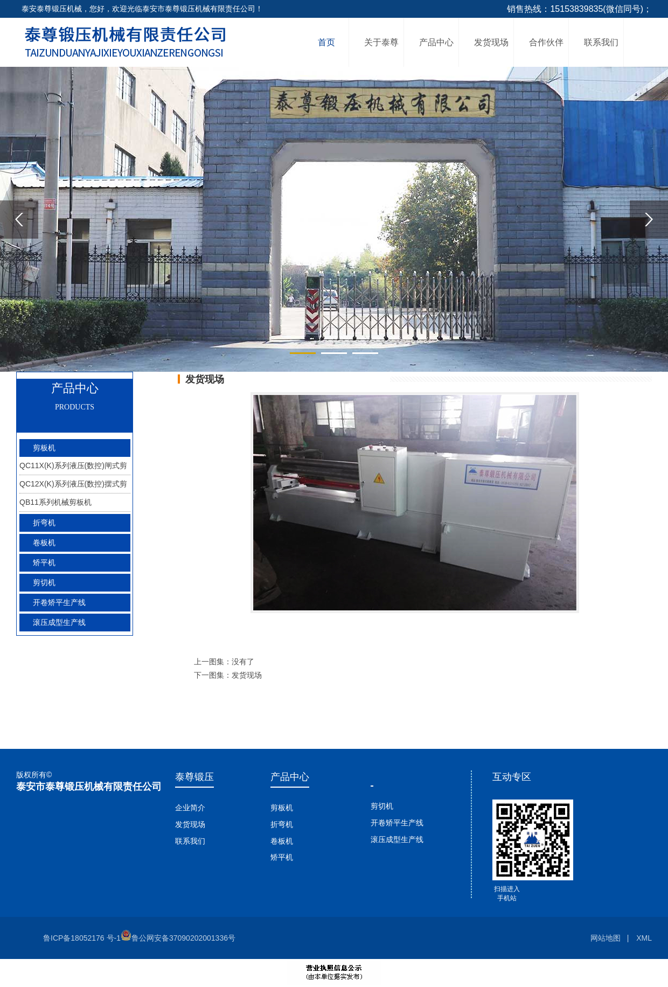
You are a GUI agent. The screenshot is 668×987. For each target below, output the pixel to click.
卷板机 (281, 841)
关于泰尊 (381, 42)
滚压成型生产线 (397, 839)
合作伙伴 (546, 42)
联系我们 (601, 42)
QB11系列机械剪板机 (55, 502)
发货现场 (491, 42)
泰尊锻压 (194, 776)
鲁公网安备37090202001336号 (178, 938)
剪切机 (382, 806)
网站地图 (605, 938)
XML (644, 938)
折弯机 (281, 824)
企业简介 (190, 807)
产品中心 (436, 42)
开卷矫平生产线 (397, 822)
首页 (326, 42)
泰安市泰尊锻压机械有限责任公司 (89, 786)
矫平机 (44, 562)
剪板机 (281, 807)
